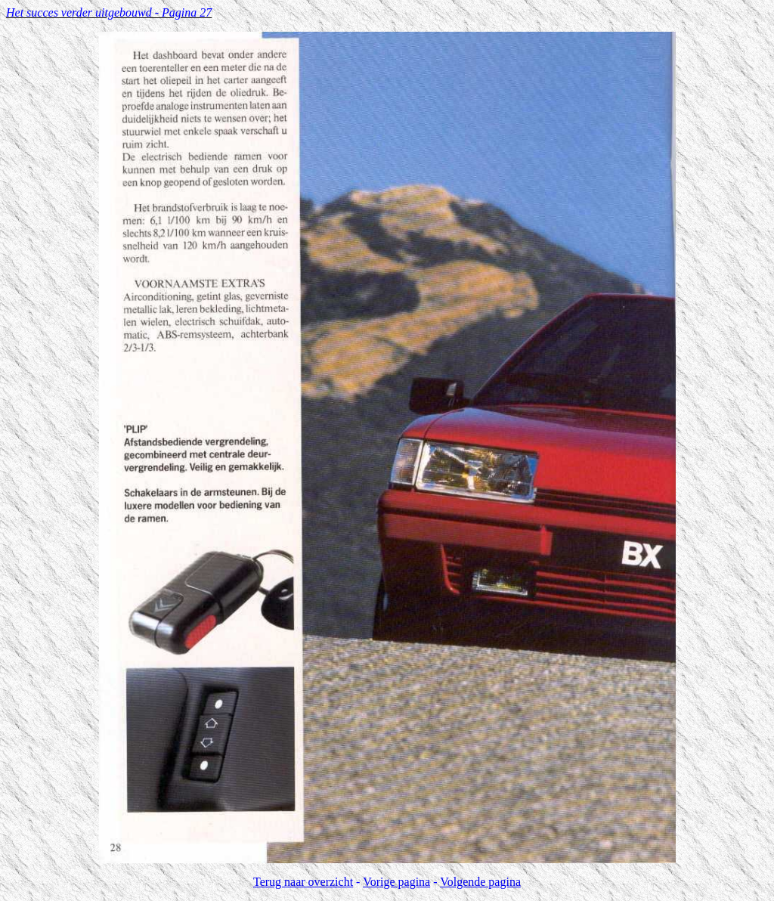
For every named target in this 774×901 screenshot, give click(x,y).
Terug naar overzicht (303, 881)
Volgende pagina (480, 881)
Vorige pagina (396, 881)
